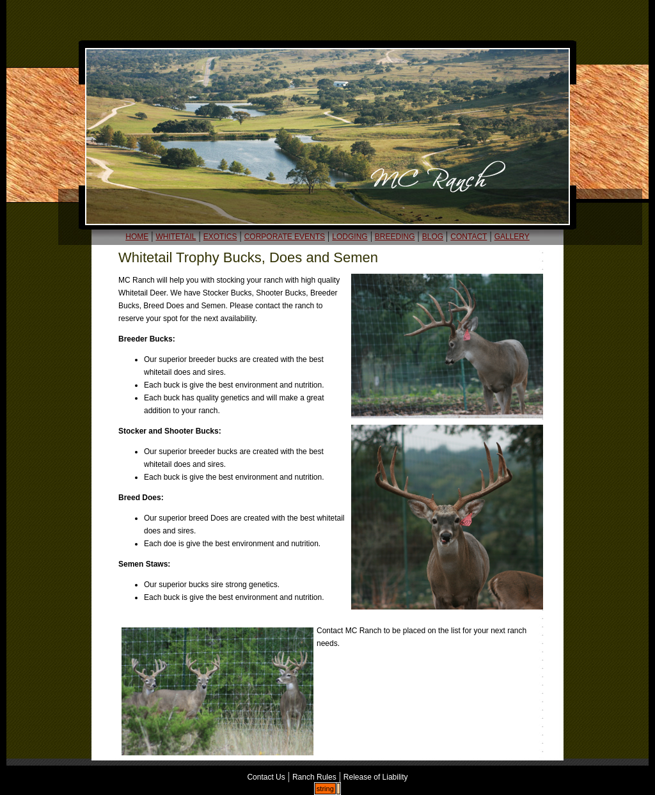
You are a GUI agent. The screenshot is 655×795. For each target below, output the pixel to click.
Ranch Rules (314, 777)
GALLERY (512, 236)
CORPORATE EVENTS (284, 236)
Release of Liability (375, 777)
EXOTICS (220, 236)
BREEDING (395, 236)
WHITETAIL (175, 236)
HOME (136, 236)
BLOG (432, 236)
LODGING (349, 236)
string (325, 788)
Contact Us (266, 777)
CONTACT (468, 236)
